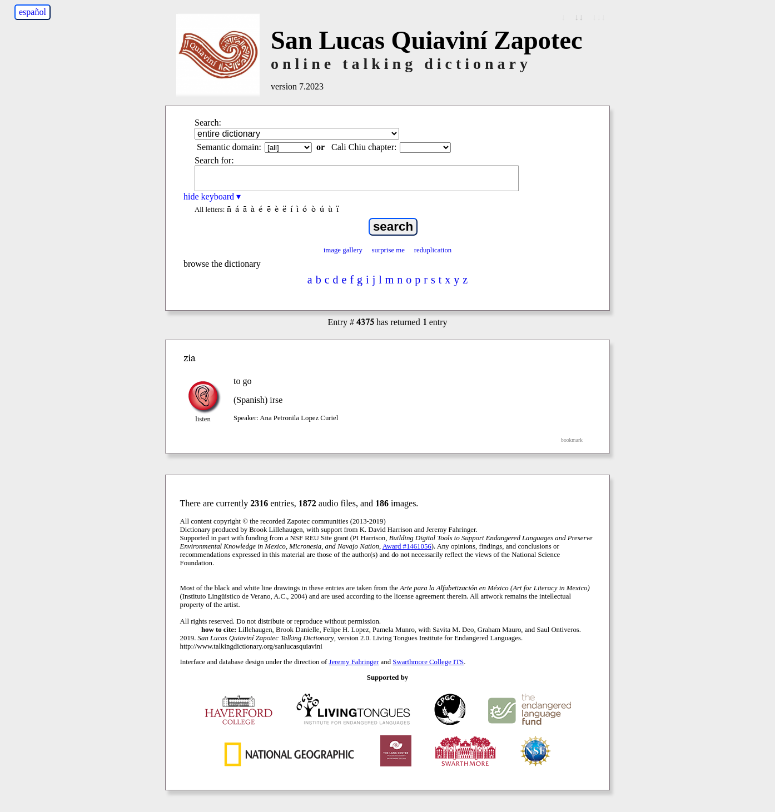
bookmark (572, 440)
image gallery (343, 250)
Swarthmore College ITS (428, 662)
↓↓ (578, 17)
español (32, 12)
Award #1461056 (406, 546)
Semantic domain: (229, 147)
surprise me (388, 250)
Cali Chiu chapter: (363, 147)
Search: (208, 122)
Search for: (214, 160)
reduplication (433, 250)
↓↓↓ (598, 17)
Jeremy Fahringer (354, 662)
